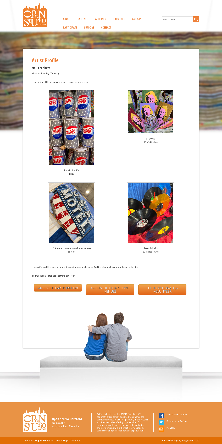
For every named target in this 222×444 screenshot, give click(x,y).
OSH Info (82, 19)
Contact (106, 27)
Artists (136, 19)
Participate (70, 27)
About (67, 19)
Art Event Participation (58, 288)
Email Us (170, 428)
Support (89, 27)
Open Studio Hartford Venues (110, 289)
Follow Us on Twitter (176, 421)
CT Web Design (170, 440)
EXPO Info (119, 19)
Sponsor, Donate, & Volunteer (162, 289)
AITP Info (101, 19)
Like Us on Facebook (176, 414)
